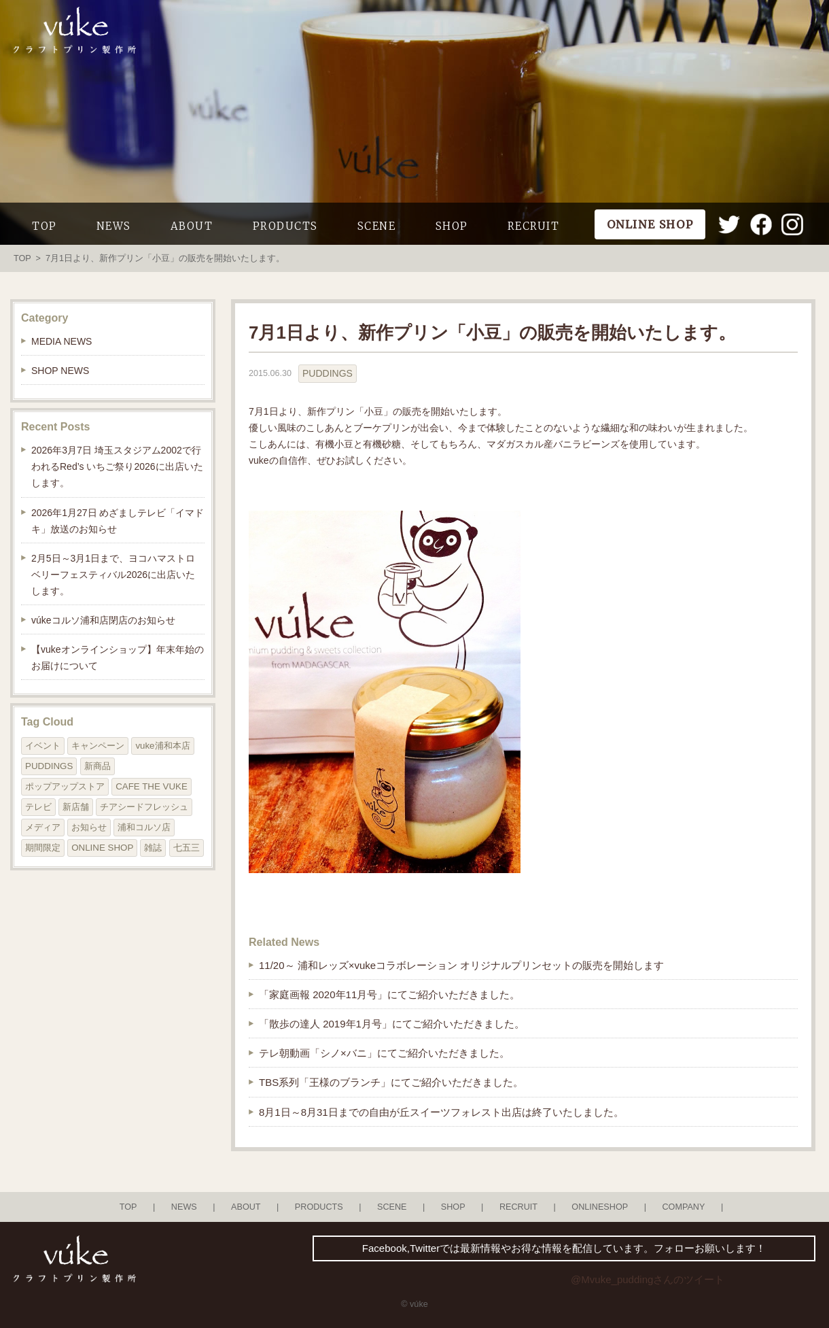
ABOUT (192, 226)
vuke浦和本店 (162, 745)
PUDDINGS (327, 373)
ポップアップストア (65, 786)
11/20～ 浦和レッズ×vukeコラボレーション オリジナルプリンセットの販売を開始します (461, 965)
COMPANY (683, 1207)
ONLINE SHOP (102, 847)
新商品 (97, 766)
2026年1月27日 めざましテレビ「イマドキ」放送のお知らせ (117, 520)
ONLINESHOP (599, 1207)
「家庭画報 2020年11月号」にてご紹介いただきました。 (389, 994)
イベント (42, 745)
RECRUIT (534, 226)
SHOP (452, 226)
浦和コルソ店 (144, 827)
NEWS (113, 226)
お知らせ (89, 827)
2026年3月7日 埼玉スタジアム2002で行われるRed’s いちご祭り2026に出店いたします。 (117, 466)
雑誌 (153, 847)
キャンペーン (97, 745)
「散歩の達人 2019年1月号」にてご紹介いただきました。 (392, 1023)
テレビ (38, 807)
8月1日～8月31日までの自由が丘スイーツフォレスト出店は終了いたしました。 (441, 1112)
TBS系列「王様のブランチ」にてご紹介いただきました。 (391, 1082)
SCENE (376, 226)
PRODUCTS (285, 226)
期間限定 (42, 847)
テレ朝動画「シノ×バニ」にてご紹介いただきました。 (384, 1053)
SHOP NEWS (60, 370)
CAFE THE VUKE (152, 786)
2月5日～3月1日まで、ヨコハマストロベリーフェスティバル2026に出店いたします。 (113, 574)
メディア (42, 827)
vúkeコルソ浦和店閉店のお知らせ (103, 620)
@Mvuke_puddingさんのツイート (647, 1279)
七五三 (186, 847)
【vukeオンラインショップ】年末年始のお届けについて (117, 657)
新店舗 (76, 807)
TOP (44, 226)
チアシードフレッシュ (144, 807)
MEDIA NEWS (61, 341)
